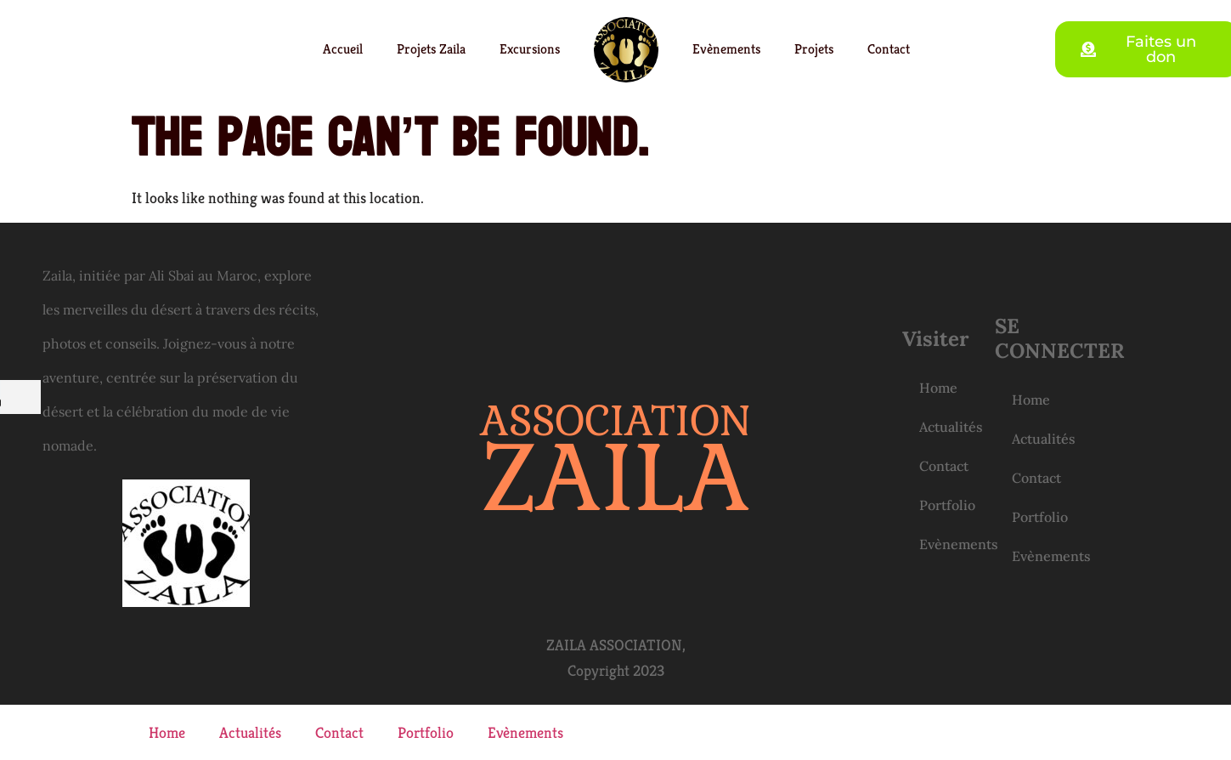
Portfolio (947, 504)
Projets (813, 49)
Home (938, 387)
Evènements (726, 49)
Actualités (951, 426)
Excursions (530, 49)
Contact (888, 49)
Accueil (343, 49)
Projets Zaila (431, 49)
